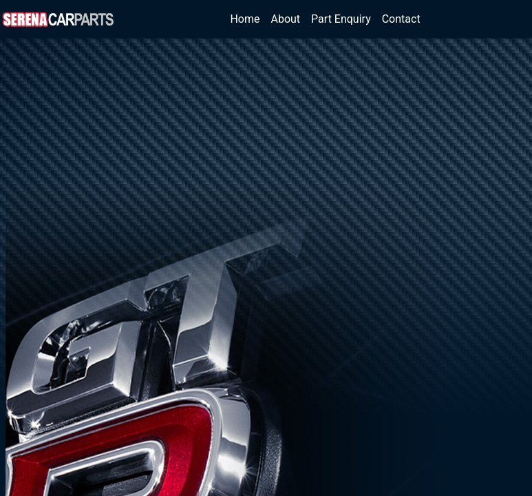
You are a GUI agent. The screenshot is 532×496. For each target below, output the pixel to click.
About (286, 18)
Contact (401, 18)
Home (247, 18)
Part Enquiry (341, 18)
